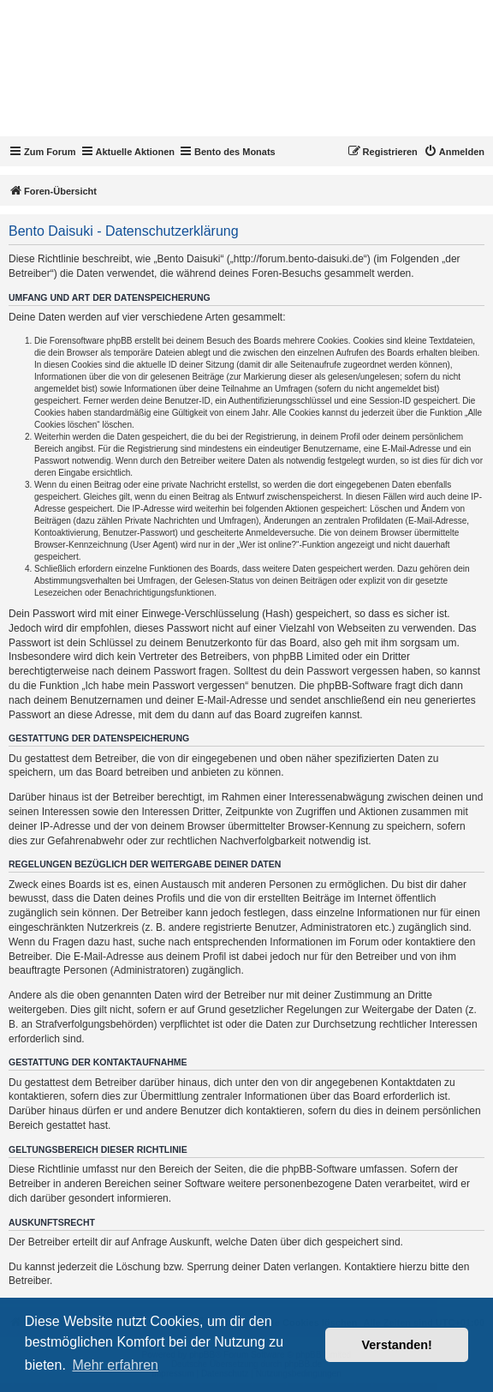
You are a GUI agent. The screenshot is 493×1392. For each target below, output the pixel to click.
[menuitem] (454, 151)
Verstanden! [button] (397, 1345)
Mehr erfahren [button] (115, 1365)
